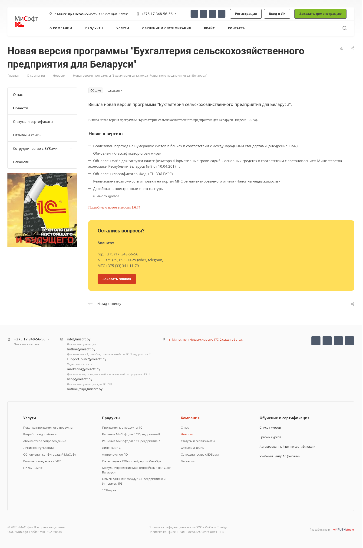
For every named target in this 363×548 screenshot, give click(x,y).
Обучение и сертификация (285, 417)
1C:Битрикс (110, 490)
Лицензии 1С (111, 448)
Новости (20, 108)
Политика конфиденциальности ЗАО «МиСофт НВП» (186, 532)
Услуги (29, 417)
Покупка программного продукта (48, 427)
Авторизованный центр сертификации (287, 446)
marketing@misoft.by (83, 369)
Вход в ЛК (277, 13)
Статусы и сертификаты (33, 121)
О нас (18, 94)
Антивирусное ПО (115, 454)
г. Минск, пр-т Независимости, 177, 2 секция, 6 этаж (91, 14)
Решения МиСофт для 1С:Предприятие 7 (131, 441)
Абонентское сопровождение (44, 441)
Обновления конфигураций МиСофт (49, 454)
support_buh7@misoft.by (86, 359)
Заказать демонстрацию (320, 13)
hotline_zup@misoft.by (84, 389)
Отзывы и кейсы (27, 135)
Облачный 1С (33, 468)
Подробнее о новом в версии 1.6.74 (114, 207)
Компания (190, 417)
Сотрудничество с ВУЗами (43, 148)
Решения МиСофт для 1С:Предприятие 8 (131, 434)
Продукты (111, 417)
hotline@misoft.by (81, 349)
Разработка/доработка (39, 434)
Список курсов (270, 427)
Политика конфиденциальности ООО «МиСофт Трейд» (187, 527)
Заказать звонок (27, 344)
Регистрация (246, 13)
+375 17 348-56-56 (157, 13)
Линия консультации (38, 448)
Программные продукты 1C (122, 427)
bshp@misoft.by (79, 379)
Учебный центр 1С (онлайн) (280, 456)
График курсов (270, 437)
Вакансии (21, 162)
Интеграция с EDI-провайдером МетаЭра (131, 461)
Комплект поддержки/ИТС (42, 461)
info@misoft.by (78, 339)
